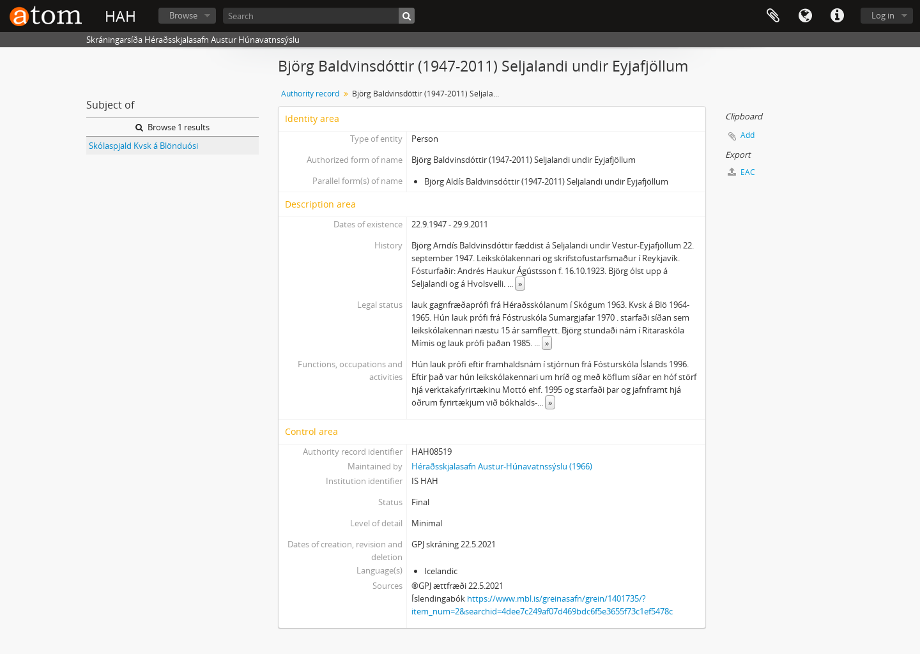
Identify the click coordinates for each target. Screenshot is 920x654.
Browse (183, 15)
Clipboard (773, 16)
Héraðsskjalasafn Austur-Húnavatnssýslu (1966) (501, 466)
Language (805, 16)
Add (747, 135)
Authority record (310, 93)
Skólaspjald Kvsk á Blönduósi (143, 145)
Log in (882, 15)
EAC (741, 172)
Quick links (837, 16)
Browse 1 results (172, 127)
